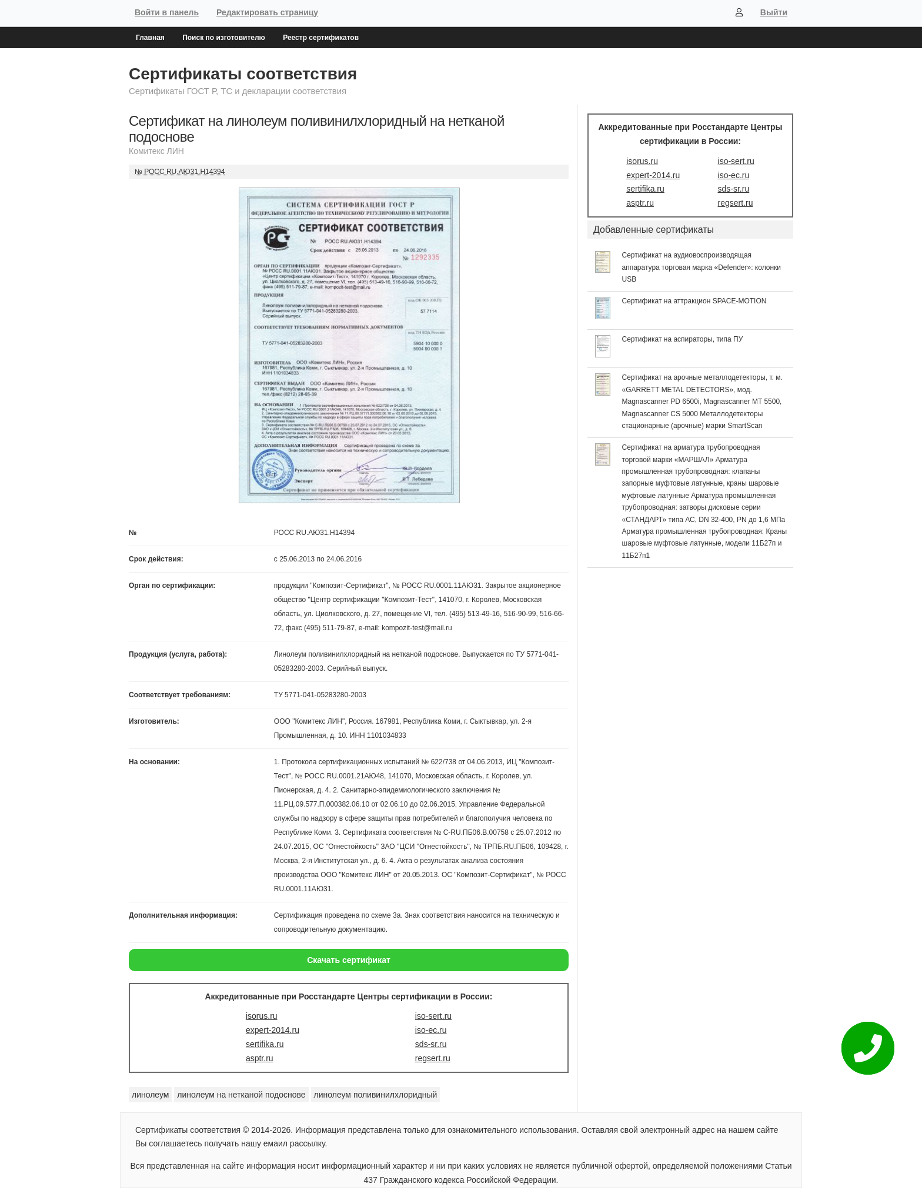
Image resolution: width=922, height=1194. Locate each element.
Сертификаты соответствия (243, 74)
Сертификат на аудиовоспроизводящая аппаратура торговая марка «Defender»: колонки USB (701, 267)
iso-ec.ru (431, 1030)
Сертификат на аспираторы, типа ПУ (682, 339)
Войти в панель (167, 12)
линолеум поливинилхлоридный (375, 1094)
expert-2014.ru (272, 1030)
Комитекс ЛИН (156, 151)
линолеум (150, 1094)
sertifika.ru (265, 1044)
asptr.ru (259, 1058)
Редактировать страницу (267, 12)
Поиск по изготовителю (223, 38)
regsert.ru (432, 1058)
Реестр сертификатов (321, 38)
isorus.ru (262, 1016)
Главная (150, 38)
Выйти (773, 12)
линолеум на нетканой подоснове (241, 1094)
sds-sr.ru (431, 1044)
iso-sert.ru (433, 1016)
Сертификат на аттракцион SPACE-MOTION (694, 301)
